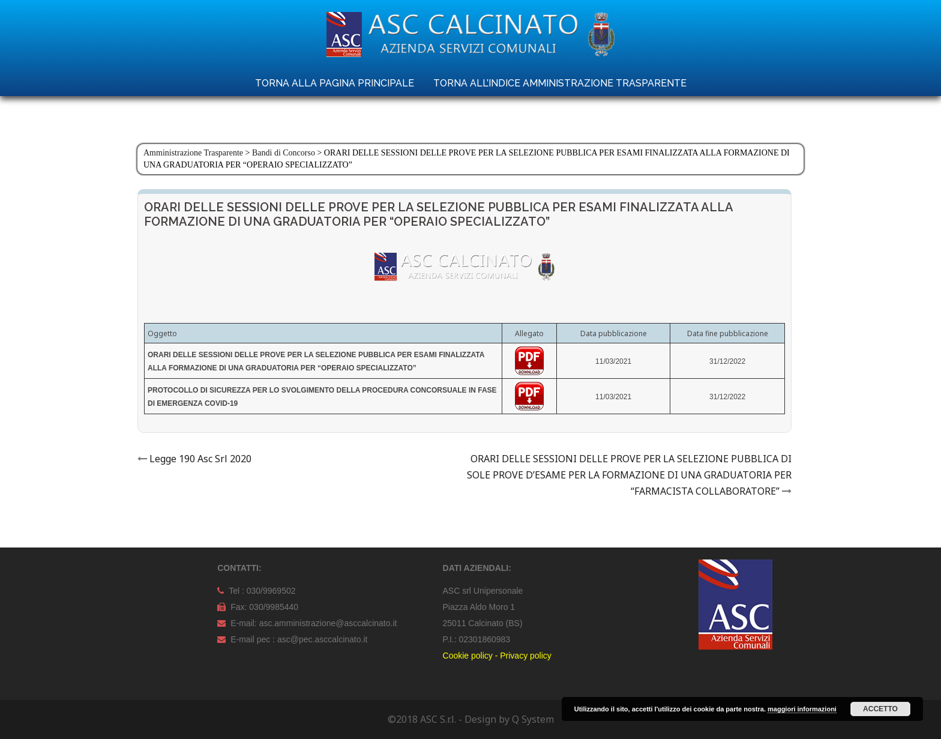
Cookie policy (468, 655)
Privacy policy (526, 655)
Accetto (880, 709)
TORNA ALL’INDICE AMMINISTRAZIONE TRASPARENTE (560, 83)
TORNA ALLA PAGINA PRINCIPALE (334, 83)
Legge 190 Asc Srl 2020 (200, 458)
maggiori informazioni (802, 709)
